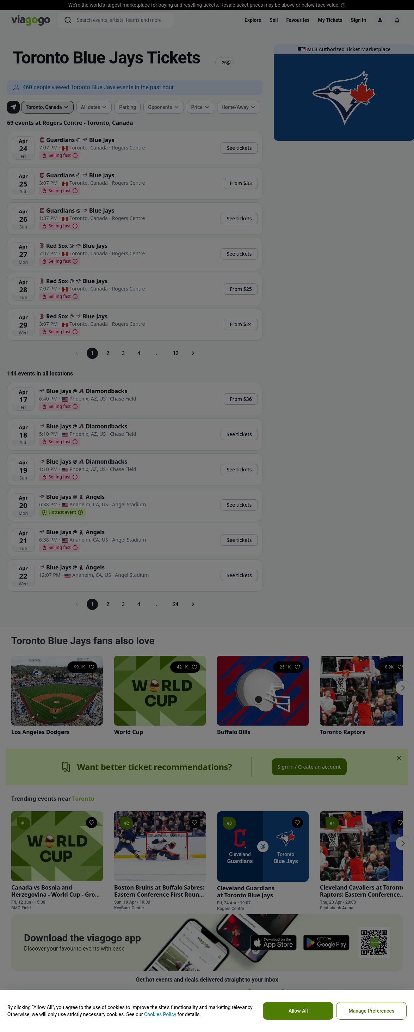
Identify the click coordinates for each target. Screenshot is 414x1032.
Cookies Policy (160, 1014)
